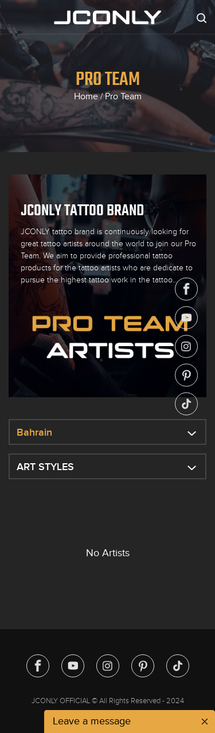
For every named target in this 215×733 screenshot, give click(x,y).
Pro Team (123, 96)
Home (86, 96)
